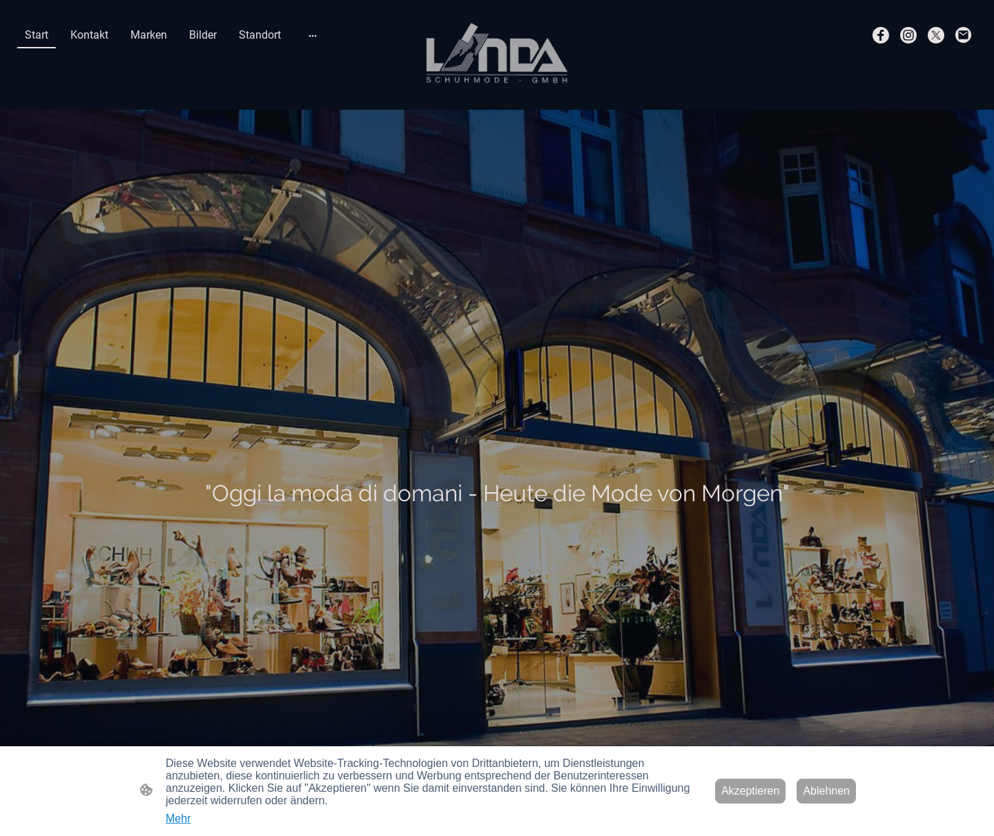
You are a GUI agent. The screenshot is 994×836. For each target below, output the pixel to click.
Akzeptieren (750, 791)
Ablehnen (826, 791)
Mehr (178, 818)
